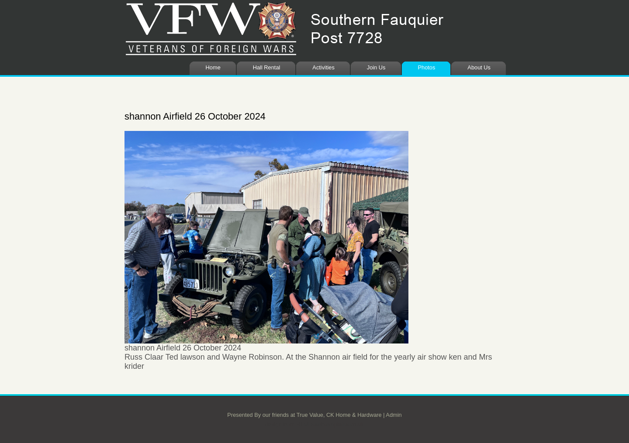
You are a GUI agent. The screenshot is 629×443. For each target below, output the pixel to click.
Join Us (376, 67)
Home (213, 67)
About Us (479, 67)
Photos (426, 67)
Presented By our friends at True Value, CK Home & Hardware (304, 415)
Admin (393, 415)
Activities (323, 67)
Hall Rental (266, 67)
